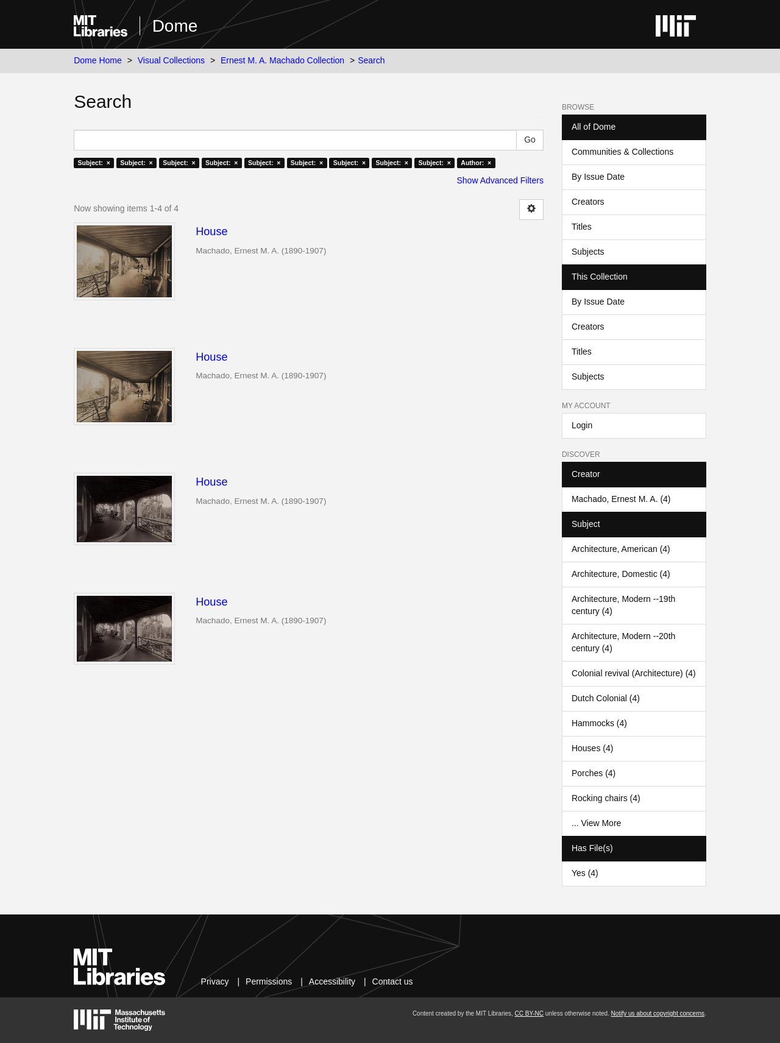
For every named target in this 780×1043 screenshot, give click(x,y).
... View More (596, 823)
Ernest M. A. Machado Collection (282, 60)
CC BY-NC (529, 1013)
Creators (588, 202)
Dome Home (98, 60)
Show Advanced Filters (500, 180)
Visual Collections (171, 60)
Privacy (215, 981)
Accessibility (332, 981)
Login (582, 425)
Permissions (269, 981)
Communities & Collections (622, 152)
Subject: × (93, 162)
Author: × (476, 162)
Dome (175, 25)
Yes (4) (585, 873)
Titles (582, 227)
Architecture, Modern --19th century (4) (623, 605)
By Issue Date (598, 177)
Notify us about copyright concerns (657, 1013)
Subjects (588, 251)
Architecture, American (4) (621, 549)
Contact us (392, 981)
